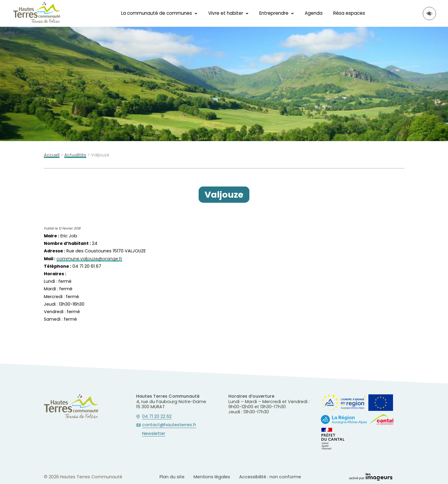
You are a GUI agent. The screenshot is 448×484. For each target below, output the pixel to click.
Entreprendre (273, 13)
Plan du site (172, 477)
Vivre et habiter (225, 13)
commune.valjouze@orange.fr (89, 259)
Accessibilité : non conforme (270, 477)
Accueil (51, 155)
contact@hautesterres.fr (169, 425)
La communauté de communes (156, 13)
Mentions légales (212, 477)
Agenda (313, 13)
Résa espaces (349, 13)
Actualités (75, 155)
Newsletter (153, 433)
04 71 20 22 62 (157, 416)
